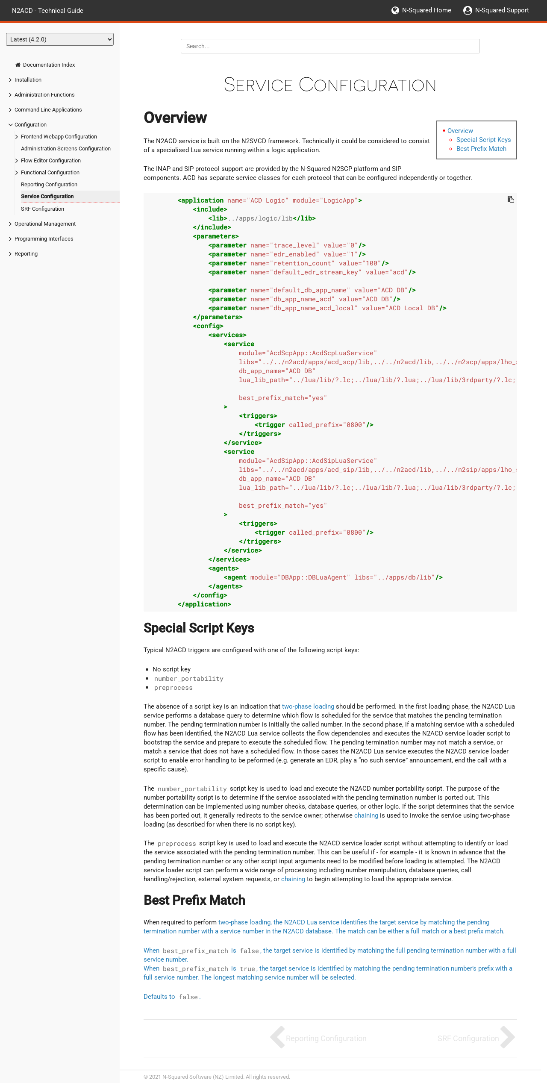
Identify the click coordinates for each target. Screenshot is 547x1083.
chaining (366, 815)
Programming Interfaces (44, 238)
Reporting (26, 253)
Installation (28, 80)
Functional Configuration (50, 172)
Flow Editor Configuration (51, 160)
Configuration (31, 124)
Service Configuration (47, 196)
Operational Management (45, 224)
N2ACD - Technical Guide (47, 10)
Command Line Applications (48, 109)
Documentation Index (45, 65)
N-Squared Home (426, 10)
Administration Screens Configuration (66, 148)
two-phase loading (308, 706)
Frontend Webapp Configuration (59, 136)
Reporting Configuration (49, 184)
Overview (460, 131)
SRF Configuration (42, 209)
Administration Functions (45, 94)
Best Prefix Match (481, 149)
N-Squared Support (502, 10)
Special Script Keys (483, 140)
